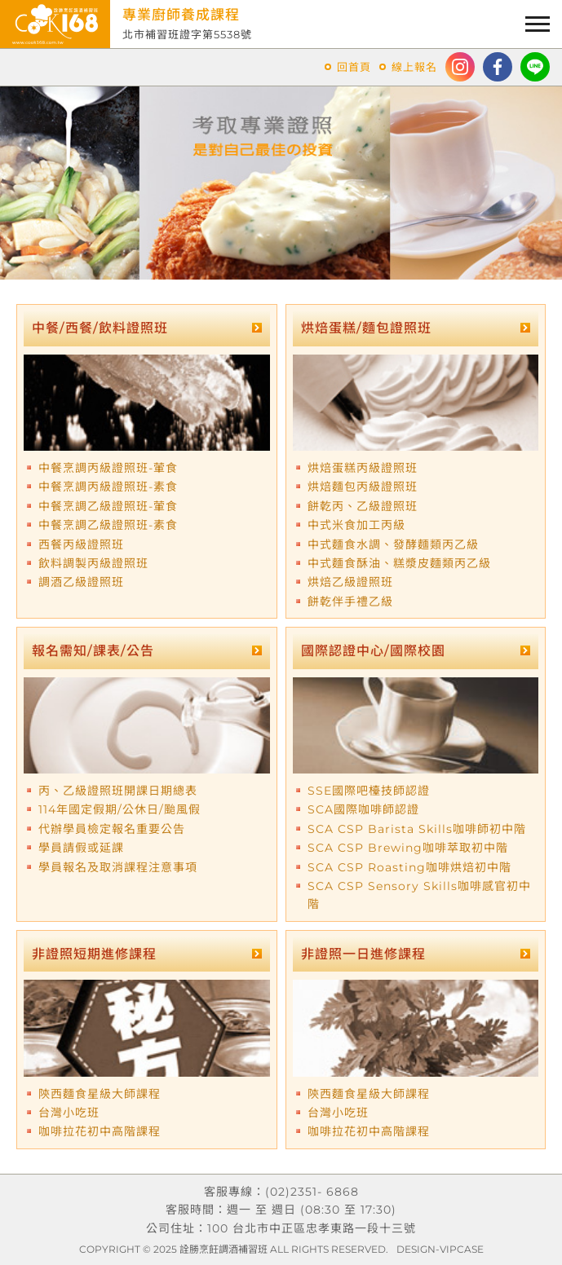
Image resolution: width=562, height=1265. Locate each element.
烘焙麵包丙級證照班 (363, 486)
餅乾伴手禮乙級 (350, 601)
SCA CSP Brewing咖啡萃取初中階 (408, 847)
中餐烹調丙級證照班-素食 (108, 486)
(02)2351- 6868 (312, 1191)
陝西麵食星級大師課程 (99, 1093)
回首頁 (354, 66)
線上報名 (414, 66)
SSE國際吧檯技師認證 (369, 790)
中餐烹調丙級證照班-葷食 (108, 468)
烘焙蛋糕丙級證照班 (363, 468)
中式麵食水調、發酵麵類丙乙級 (393, 544)
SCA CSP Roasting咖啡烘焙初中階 (409, 867)
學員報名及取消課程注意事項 (117, 867)
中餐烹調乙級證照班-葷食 (108, 506)
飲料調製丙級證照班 (93, 563)
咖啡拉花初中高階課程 (99, 1131)
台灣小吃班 (69, 1112)
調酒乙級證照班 (81, 582)
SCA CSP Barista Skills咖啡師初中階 (417, 829)
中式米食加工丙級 (356, 525)
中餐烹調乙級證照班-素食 (108, 525)
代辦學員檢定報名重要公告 (111, 829)
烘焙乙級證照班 (350, 582)
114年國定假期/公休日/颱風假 (119, 809)
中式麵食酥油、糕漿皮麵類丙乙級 (399, 563)
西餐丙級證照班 (81, 544)
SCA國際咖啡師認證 (363, 809)
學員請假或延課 (81, 847)
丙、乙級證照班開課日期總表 (117, 790)
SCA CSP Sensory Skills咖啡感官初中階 (419, 895)
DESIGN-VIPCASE (440, 1249)
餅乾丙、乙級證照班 (363, 506)
